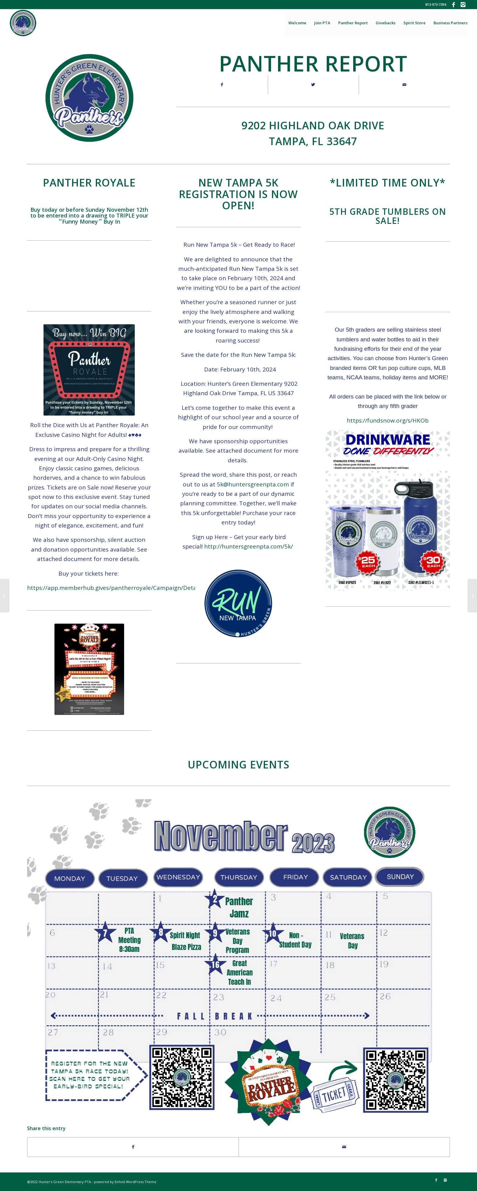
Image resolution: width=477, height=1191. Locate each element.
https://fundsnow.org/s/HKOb (388, 420)
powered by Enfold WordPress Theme (125, 1181)
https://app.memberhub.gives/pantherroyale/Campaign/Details (114, 588)
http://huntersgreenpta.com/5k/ (248, 546)
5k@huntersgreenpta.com (253, 484)
